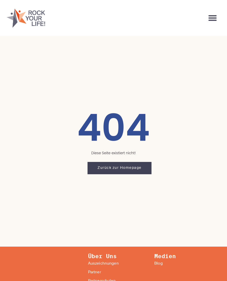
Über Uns (102, 256)
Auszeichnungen (103, 263)
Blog (158, 263)
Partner (94, 272)
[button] (213, 18)
